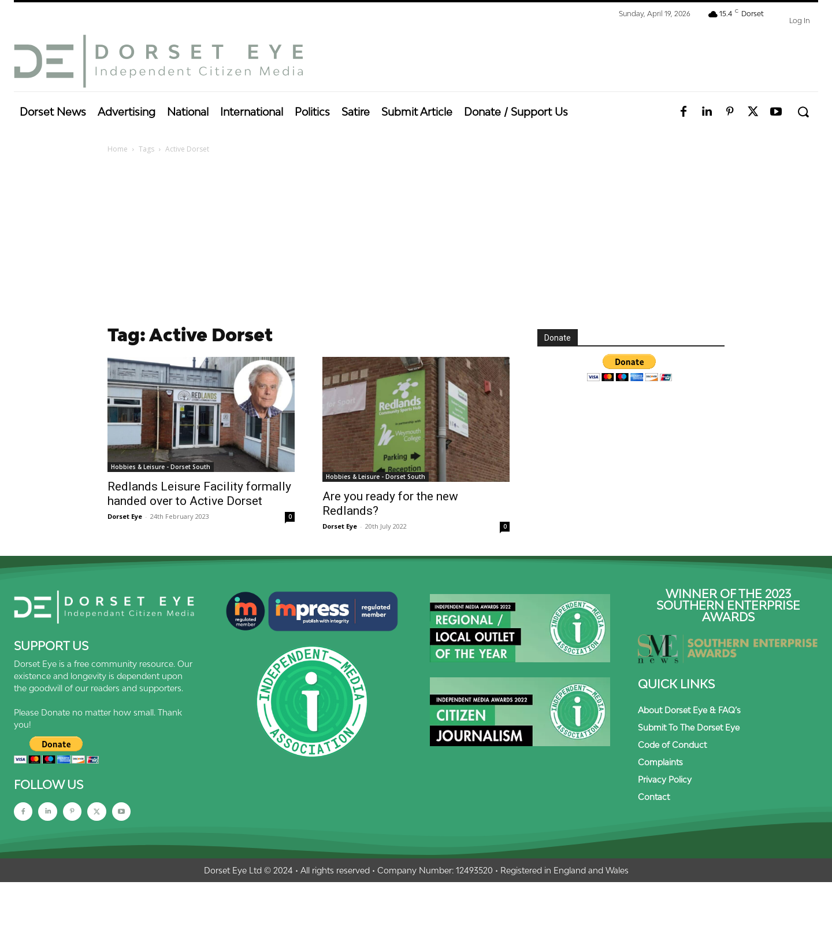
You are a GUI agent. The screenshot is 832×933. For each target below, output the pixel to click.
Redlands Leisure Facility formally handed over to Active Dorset (199, 494)
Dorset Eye (124, 516)
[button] (803, 112)
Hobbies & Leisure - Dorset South (160, 467)
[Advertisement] (416, 242)
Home (117, 149)
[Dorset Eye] (158, 61)
